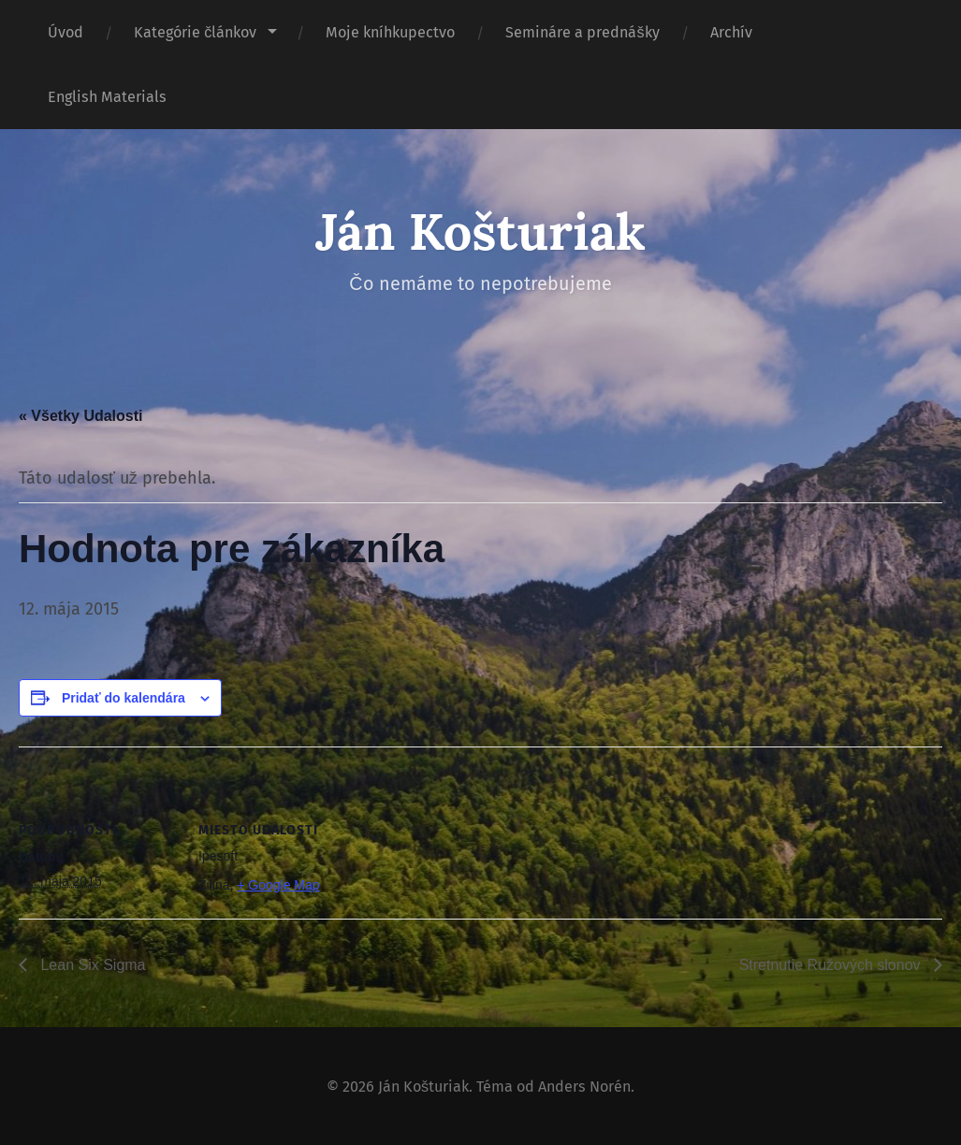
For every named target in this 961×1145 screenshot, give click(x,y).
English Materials (107, 97)
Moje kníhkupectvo (390, 32)
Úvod (65, 32)
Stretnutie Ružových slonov (832, 965)
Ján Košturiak (480, 231)
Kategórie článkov (195, 32)
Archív (731, 32)
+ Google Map (278, 884)
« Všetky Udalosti (81, 416)
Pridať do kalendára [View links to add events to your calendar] (123, 697)
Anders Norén (584, 1086)
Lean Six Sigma (91, 965)
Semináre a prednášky (582, 32)
